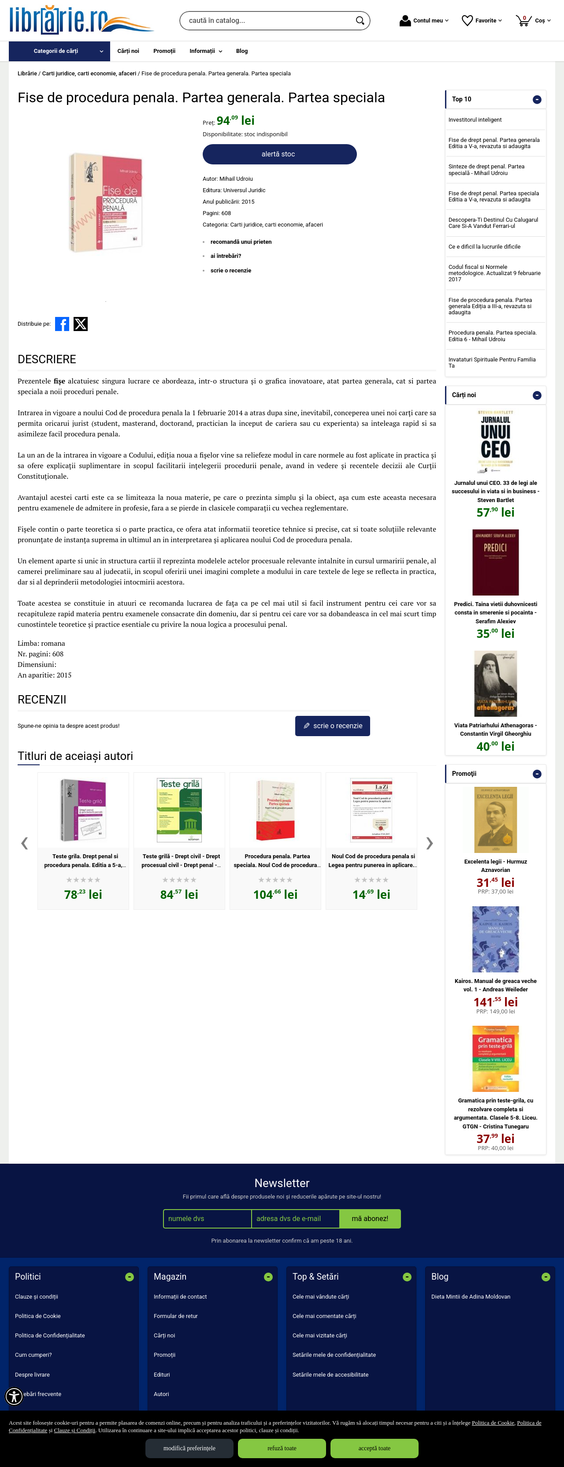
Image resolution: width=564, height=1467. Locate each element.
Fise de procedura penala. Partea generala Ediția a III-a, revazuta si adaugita (490, 306)
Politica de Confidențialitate (50, 1335)
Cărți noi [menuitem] (128, 51)
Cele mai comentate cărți (324, 1316)
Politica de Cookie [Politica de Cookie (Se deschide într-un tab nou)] (493, 1422)
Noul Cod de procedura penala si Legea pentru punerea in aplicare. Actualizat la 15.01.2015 (372, 865)
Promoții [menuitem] (164, 51)
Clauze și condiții (36, 1296)
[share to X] (81, 324)
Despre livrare (32, 1374)
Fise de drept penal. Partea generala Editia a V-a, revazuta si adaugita (494, 143)
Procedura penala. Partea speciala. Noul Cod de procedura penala (275, 865)
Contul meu (424, 20)
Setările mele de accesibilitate (331, 1374)
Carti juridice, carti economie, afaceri (276, 224)
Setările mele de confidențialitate (334, 1355)
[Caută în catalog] (361, 20)
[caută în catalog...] (265, 20)
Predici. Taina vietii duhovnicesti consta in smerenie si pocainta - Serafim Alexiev (496, 613)
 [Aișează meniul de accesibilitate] (14, 1396)
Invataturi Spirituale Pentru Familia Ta (492, 362)
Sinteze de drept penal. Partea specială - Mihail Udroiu (487, 169)
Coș (533, 20)
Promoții (164, 1355)
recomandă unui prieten (241, 241)
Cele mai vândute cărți (321, 1296)
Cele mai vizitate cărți (320, 1335)
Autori (161, 1394)
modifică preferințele (189, 1448)
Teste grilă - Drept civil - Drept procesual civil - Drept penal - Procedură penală (180, 865)
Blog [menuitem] (242, 51)
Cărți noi (164, 1335)
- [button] (537, 99)
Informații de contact (180, 1296)
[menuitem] (59, 51)
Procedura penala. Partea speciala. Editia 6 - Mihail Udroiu (493, 335)
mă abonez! (370, 1218)
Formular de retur (176, 1316)
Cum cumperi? (33, 1355)
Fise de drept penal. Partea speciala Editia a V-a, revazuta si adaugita (494, 196)
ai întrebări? (226, 256)
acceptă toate (375, 1448)
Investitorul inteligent (475, 119)
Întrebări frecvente (38, 1394)
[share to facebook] (62, 324)
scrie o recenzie (231, 270)
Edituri (162, 1374)
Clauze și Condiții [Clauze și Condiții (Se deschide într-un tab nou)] (75, 1430)
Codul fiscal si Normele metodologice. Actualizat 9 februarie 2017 (495, 273)
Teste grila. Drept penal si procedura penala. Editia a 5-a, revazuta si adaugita (83, 865)
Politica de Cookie (38, 1316)
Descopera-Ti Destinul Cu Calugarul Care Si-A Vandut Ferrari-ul (493, 222)
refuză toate (282, 1448)
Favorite (482, 20)
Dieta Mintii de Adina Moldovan (471, 1296)
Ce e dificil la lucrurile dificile (484, 246)
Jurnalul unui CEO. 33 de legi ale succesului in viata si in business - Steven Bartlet (495, 491)
